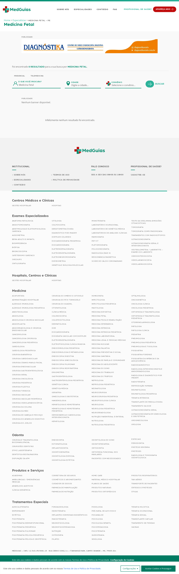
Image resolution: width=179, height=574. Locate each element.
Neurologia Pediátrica (103, 409)
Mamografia (98, 237)
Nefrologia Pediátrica (103, 384)
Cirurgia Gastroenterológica (27, 371)
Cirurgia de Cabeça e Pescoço (27, 415)
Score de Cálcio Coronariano (107, 261)
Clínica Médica (59, 312)
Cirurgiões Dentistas (23, 446)
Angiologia (17, 316)
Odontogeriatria (60, 452)
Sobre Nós (63, 9)
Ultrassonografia (140, 239)
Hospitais (56, 206)
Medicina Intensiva (101, 328)
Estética (16, 515)
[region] (89, 568)
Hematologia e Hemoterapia (66, 405)
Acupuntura (18, 296)
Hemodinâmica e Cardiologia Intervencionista (66, 416)
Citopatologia (59, 308)
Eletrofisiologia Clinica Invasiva (68, 344)
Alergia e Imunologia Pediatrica (28, 308)
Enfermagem (18, 511)
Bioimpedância (19, 243)
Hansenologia (59, 401)
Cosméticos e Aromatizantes (66, 480)
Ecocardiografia (60, 332)
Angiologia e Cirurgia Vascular (28, 320)
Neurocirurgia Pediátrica (105, 396)
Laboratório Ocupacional (105, 225)
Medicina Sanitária (101, 356)
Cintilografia (19, 263)
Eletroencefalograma (63, 253)
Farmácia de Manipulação (64, 488)
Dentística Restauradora (25, 454)
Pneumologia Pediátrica (143, 342)
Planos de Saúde (100, 484)
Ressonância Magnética (104, 257)
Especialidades (83, 9)
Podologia (97, 507)
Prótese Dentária (140, 447)
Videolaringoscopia (141, 264)
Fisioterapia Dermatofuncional (28, 523)
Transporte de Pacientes (144, 484)
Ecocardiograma (60, 245)
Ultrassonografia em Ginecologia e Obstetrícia (148, 415)
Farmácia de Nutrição (63, 492)
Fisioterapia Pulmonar (24, 531)
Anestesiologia (20, 312)
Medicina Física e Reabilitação (107, 320)
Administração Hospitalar (25, 300)
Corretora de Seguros (64, 476)
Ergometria (58, 372)
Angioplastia (18, 324)
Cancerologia (19, 334)
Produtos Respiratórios (144, 476)
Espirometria (59, 261)
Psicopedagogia (100, 527)
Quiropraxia (98, 535)
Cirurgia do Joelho (22, 423)
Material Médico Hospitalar (106, 480)
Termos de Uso (61, 175)
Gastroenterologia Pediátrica (68, 380)
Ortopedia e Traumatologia (145, 312)
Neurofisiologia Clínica (104, 401)
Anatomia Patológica (22, 221)
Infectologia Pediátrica (104, 304)
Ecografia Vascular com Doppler (69, 336)
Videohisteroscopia (141, 256)
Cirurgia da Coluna (22, 407)
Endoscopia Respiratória (65, 368)
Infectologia (98, 300)
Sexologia (97, 539)
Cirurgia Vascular (21, 395)
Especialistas (19, 20)
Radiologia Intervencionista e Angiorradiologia (146, 370)
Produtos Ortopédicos (104, 492)
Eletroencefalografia (63, 340)
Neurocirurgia (99, 392)
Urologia (136, 424)
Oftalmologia (138, 296)
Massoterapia (59, 519)
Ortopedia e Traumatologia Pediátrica (145, 317)
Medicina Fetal (99, 316)
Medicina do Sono (101, 368)
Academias (17, 476)
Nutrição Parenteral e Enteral (108, 417)
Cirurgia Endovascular (24, 367)
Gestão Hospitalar (21, 206)
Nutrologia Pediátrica (103, 425)
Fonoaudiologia (60, 507)
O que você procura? (30, 82)
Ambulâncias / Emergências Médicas (26, 481)
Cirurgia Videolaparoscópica (27, 403)
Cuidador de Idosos (62, 484)
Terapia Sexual (139, 515)
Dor (54, 328)
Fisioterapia (18, 519)
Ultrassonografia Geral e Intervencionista (144, 245)
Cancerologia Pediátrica (25, 342)
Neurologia (98, 405)
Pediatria (136, 334)
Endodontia (58, 440)
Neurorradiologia (101, 413)
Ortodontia (98, 448)
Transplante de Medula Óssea (146, 402)
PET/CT (95, 241)
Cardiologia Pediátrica (24, 351)
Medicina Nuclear (100, 344)
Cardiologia (18, 346)
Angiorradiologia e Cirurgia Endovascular (26, 329)
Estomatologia (59, 444)
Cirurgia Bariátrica (22, 355)
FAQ (115, 9)
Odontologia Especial (63, 456)
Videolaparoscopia (141, 260)
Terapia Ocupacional (142, 511)
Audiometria (18, 235)
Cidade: (75, 82)
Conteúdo (102, 9)
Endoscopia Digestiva (63, 356)
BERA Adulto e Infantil (23, 239)
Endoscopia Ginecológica (65, 360)
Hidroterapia (58, 511)
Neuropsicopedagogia (63, 527)
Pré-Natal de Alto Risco (104, 511)
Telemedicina (37, 76)
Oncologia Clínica (140, 304)
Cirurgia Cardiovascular (25, 359)
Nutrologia (97, 421)
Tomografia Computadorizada (146, 231)
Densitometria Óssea (62, 229)
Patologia (136, 326)
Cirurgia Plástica (21, 387)
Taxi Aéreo (136, 480)
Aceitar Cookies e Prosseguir (158, 568)
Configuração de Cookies (122, 560)
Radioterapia (138, 382)
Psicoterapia (98, 531)
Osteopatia (57, 535)
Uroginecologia (139, 420)
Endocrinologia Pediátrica (66, 348)
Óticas (134, 492)
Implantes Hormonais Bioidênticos (69, 515)
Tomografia (137, 227)
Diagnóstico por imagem (64, 233)
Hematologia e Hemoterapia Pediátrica (66, 410)
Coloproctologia (61, 320)
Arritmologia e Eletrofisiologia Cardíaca (29, 230)
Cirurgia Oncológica (22, 379)
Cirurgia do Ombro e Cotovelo (67, 296)
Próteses (136, 451)
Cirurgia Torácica (21, 391)
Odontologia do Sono (103, 440)
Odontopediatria (100, 444)
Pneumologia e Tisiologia (144, 346)
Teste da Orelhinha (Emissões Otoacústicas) (146, 222)
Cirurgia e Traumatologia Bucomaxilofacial (25, 441)
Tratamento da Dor (141, 406)
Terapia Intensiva (140, 398)
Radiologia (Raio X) (101, 253)
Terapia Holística (140, 507)
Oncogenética (138, 300)
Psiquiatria (137, 351)
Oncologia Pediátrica (142, 308)
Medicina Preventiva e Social (106, 352)
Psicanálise (98, 515)
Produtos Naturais (101, 488)
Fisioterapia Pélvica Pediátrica (28, 535)
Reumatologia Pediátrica (144, 394)
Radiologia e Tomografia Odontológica (144, 457)
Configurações (129, 568)
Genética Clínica (60, 384)
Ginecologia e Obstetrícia (65, 396)
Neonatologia (99, 388)
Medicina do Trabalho (103, 372)
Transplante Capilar (142, 519)
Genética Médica (60, 388)
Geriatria (56, 392)
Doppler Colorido (61, 237)
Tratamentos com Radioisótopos (148, 235)
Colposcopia (58, 225)
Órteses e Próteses (141, 488)
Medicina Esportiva (101, 312)
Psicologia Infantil (101, 523)
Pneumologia (138, 338)
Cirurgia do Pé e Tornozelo (66, 300)
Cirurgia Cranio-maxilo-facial (27, 363)
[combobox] (81, 85)
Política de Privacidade (66, 180)
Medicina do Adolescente (105, 364)
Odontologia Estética (63, 460)
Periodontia (137, 443)
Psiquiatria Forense (141, 355)
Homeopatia (97, 296)
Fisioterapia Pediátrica (24, 527)
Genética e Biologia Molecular (67, 265)
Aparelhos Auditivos (22, 486)
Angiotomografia (21, 225)
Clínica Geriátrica (21, 490)
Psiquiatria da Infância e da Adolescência (145, 360)
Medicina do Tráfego (102, 376)
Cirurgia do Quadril (62, 304)
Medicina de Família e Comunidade (108, 360)
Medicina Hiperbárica (102, 324)
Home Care (97, 476)
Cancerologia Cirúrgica (24, 338)
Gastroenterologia (62, 376)
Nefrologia (97, 380)
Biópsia (16, 247)
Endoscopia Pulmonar (63, 364)
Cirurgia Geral (19, 375)
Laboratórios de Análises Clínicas (109, 233)
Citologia (56, 221)
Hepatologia (58, 421)
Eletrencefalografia (63, 249)
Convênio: (116, 82)
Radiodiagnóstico (140, 365)
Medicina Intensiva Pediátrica (106, 332)
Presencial (19, 76)
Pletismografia (99, 245)
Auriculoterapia (20, 507)
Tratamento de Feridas (143, 523)
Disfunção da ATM (21, 458)
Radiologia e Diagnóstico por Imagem (146, 377)
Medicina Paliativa (101, 348)
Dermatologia (59, 324)
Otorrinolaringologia (143, 322)
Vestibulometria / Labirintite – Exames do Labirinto (147, 251)
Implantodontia (60, 448)
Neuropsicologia (60, 523)
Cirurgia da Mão (20, 411)
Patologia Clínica (140, 330)
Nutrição (56, 531)
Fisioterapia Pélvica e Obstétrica (29, 539)
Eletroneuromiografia (64, 257)
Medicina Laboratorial (103, 336)
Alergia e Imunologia (22, 304)
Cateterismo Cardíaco (23, 255)
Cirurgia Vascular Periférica (27, 399)
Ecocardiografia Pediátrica (66, 241)
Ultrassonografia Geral (144, 410)
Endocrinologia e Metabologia (68, 352)
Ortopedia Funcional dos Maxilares (105, 453)
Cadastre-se (138, 175)
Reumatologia (138, 390)
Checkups (17, 259)
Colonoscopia (59, 316)
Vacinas (135, 527)
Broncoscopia (19, 251)
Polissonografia (100, 249)
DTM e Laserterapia (22, 450)
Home (7, 20)
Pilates (55, 539)
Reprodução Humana (141, 386)
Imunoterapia (98, 221)
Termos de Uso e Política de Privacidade (82, 568)
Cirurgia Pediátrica (22, 383)
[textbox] (81, 85)
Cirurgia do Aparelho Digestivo (28, 419)
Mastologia (97, 308)
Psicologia (97, 519)
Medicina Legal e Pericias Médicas (109, 340)
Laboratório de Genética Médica (108, 229)
